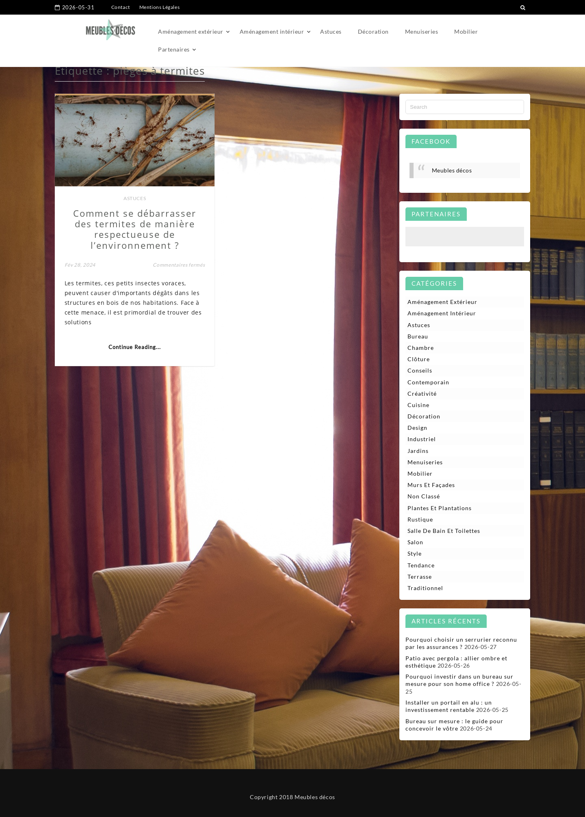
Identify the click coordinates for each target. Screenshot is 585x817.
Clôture (418, 359)
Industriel (421, 438)
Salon (415, 542)
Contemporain (428, 382)
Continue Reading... (134, 347)
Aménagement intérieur (272, 31)
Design (417, 427)
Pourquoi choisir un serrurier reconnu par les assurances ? (461, 643)
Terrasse (419, 576)
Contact (120, 7)
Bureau (417, 336)
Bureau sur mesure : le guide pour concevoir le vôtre (454, 725)
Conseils (419, 370)
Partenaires (174, 49)
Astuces (331, 31)
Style (414, 553)
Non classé (423, 496)
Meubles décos (452, 170)
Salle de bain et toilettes (443, 530)
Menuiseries (421, 31)
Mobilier (466, 31)
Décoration (373, 31)
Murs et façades (431, 484)
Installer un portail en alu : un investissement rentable (448, 706)
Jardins (418, 450)
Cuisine (418, 404)
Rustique (420, 519)
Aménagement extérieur (190, 31)
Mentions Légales (159, 7)
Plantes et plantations (439, 507)
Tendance (421, 565)
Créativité (422, 393)
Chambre (420, 347)
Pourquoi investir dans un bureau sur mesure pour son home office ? (459, 680)
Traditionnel (425, 587)
